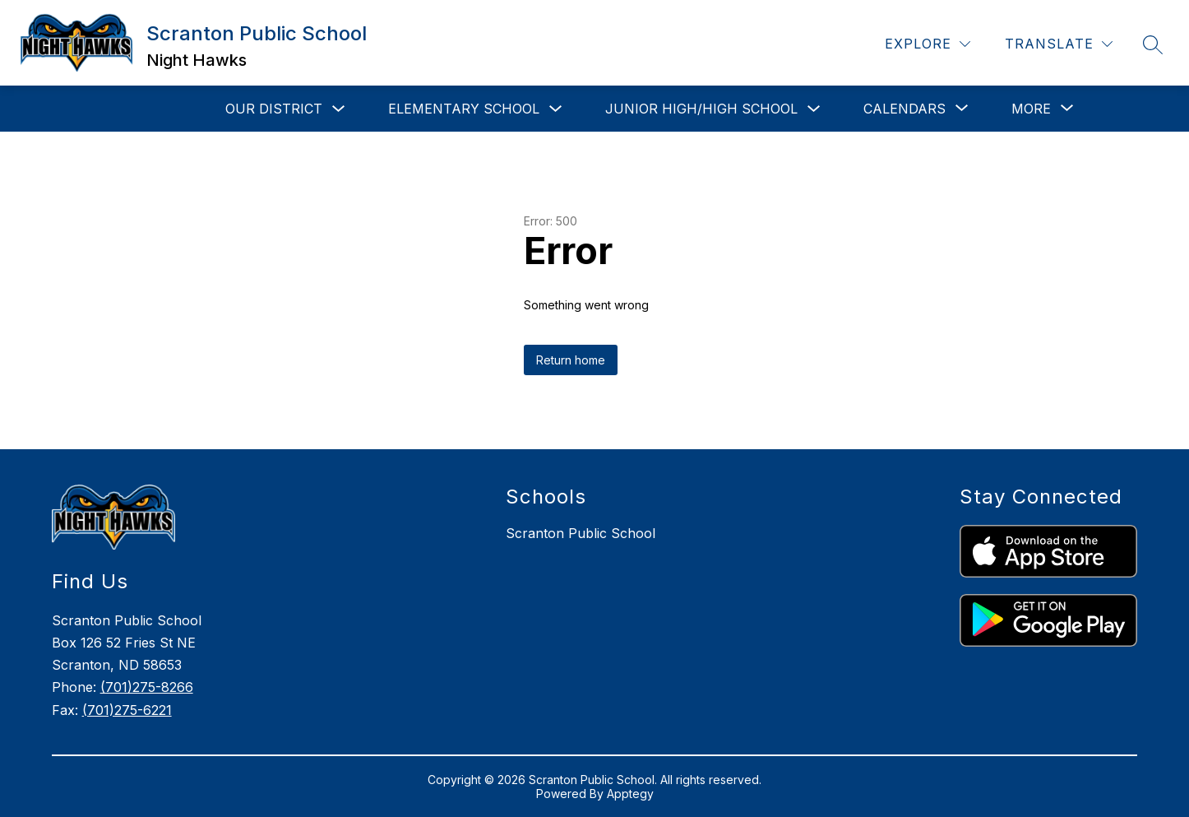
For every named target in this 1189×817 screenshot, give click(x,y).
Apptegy (630, 794)
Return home (570, 360)
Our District (273, 108)
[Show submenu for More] (1031, 108)
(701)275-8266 (146, 687)
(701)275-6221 (127, 710)
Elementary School (463, 108)
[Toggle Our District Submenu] (339, 109)
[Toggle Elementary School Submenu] (556, 109)
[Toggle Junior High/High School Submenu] (814, 109)
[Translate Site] (1059, 44)
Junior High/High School (701, 108)
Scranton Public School (580, 533)
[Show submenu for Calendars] (904, 108)
